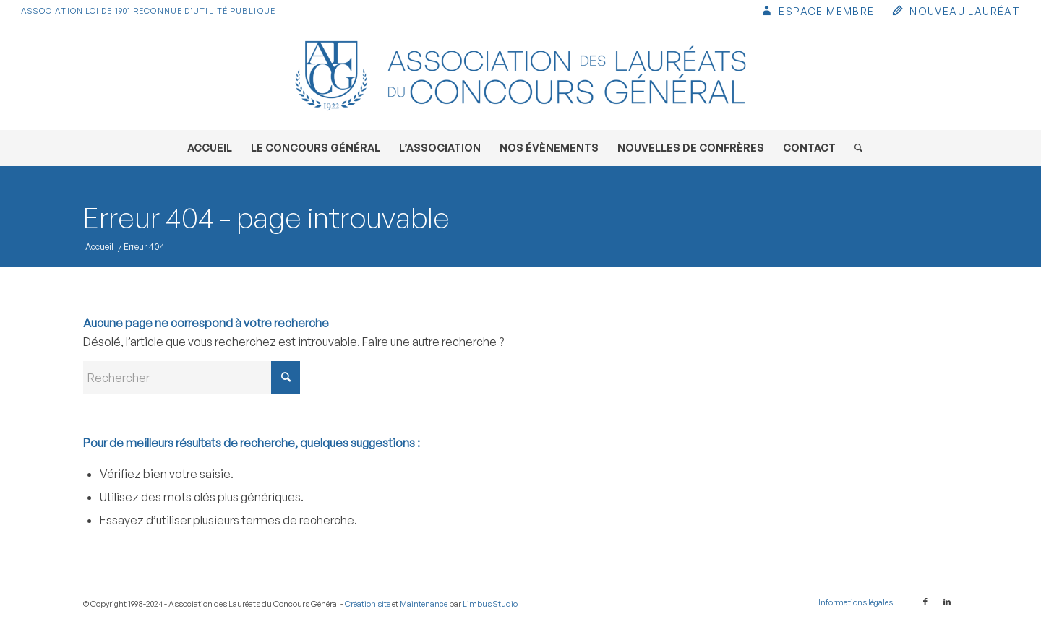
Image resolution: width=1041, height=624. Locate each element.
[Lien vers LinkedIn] (947, 601)
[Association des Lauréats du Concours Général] (521, 76)
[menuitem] (817, 12)
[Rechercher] (853, 148)
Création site (367, 604)
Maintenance (423, 604)
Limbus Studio (490, 604)
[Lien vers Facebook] (925, 601)
